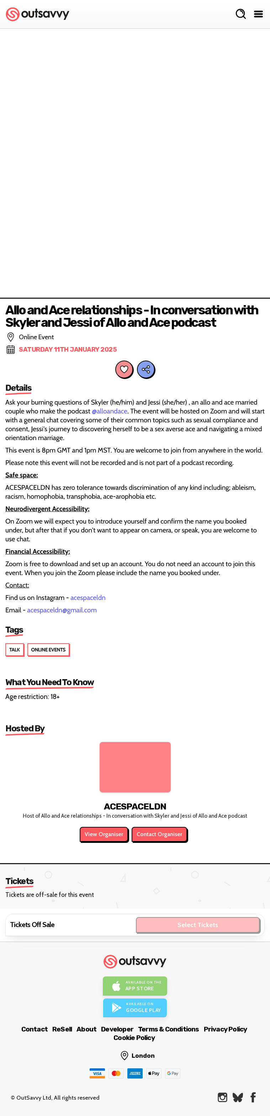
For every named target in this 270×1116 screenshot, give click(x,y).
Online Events (48, 649)
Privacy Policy (225, 1029)
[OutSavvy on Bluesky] (238, 1097)
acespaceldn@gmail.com (62, 610)
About (86, 1029)
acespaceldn (88, 598)
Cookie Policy (134, 1038)
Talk (14, 649)
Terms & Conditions (168, 1029)
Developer (117, 1029)
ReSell (62, 1029)
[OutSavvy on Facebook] (253, 1097)
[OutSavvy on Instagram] (222, 1097)
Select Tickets (198, 925)
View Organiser (104, 834)
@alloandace (109, 411)
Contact (34, 1029)
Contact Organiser (159, 834)
